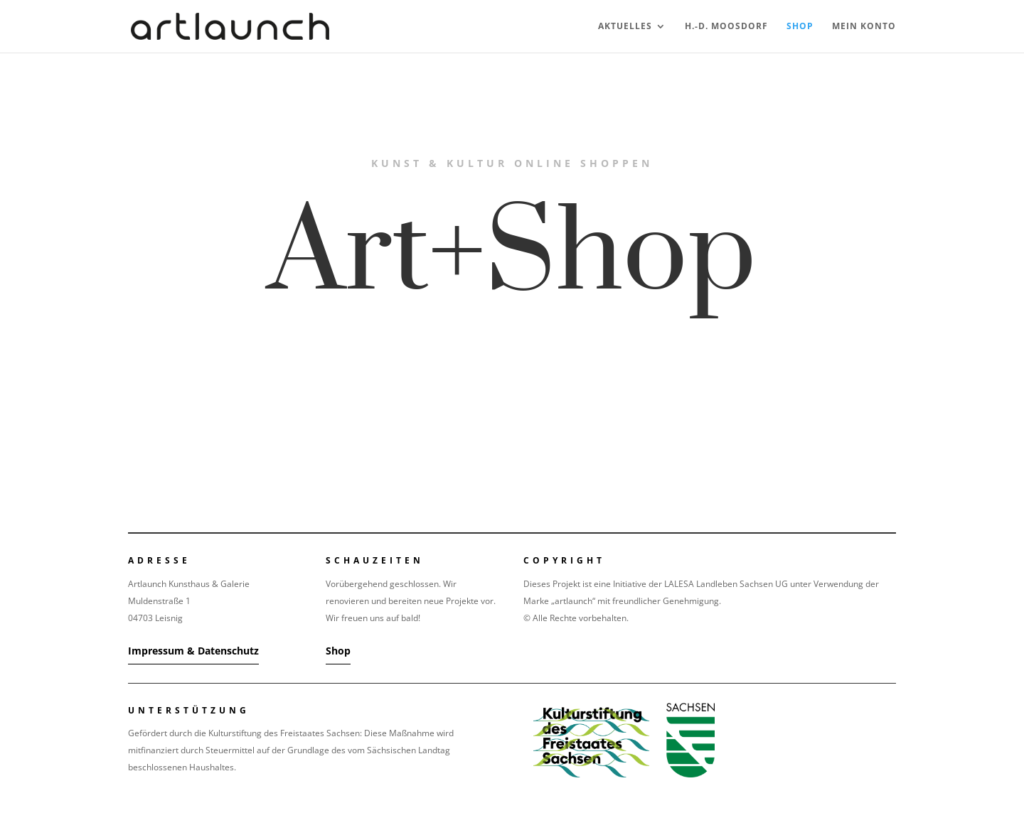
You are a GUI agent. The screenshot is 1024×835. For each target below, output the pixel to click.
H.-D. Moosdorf (726, 26)
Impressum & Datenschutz (193, 650)
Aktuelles (625, 26)
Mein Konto (864, 26)
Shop (800, 26)
